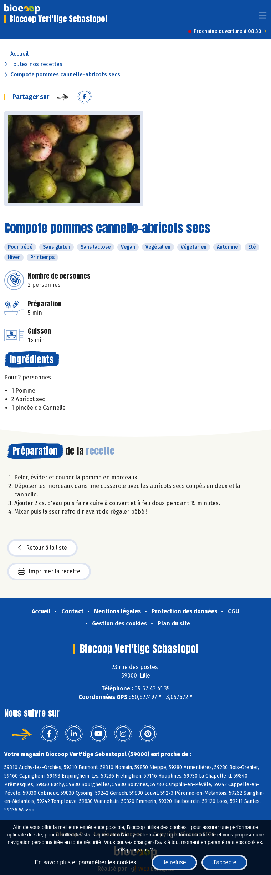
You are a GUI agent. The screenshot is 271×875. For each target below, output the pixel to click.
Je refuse (174, 862)
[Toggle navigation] (263, 17)
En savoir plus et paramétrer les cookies (85, 862)
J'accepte (224, 862)
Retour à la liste (42, 547)
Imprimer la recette (49, 571)
